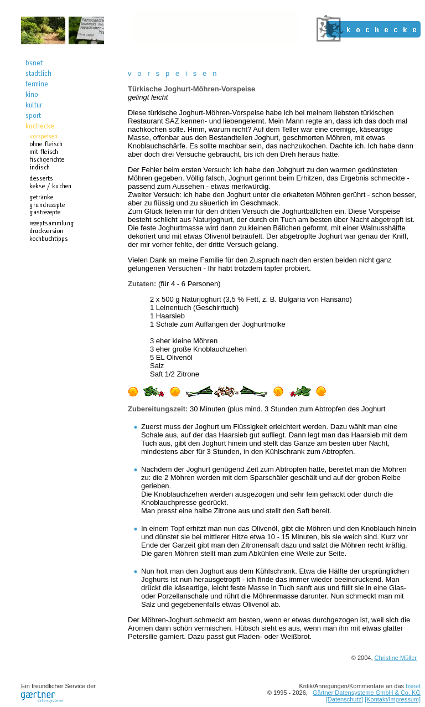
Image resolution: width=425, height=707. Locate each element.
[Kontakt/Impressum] (393, 699)
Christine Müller (396, 657)
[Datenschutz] (344, 699)
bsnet (413, 686)
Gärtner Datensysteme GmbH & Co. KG (367, 692)
